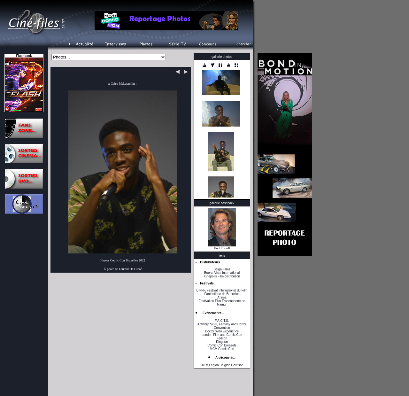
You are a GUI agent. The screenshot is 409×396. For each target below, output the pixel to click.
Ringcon (222, 342)
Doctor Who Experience (222, 331)
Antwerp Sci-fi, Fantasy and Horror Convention (221, 326)
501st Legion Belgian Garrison (221, 365)
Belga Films (221, 269)
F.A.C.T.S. (222, 320)
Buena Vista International (222, 273)
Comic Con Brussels (221, 345)
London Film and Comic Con (222, 335)
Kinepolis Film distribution (222, 276)
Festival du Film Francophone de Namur (222, 302)
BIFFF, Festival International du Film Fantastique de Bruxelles (221, 292)
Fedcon (222, 338)
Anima (221, 297)
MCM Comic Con (222, 349)
